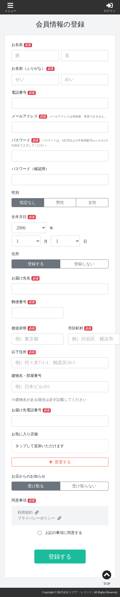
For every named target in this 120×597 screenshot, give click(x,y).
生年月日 (24, 217)
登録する (36, 264)
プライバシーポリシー (39, 518)
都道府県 (24, 328)
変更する (60, 462)
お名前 (22, 45)
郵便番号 (24, 302)
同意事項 (24, 500)
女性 (92, 202)
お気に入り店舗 (25, 434)
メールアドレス (59, 116)
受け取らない (84, 486)
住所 (15, 254)
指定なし (28, 202)
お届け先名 (26, 278)
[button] (10, 7)
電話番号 (24, 93)
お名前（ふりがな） (33, 69)
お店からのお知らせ (28, 476)
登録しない (84, 264)
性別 (15, 193)
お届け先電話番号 (31, 410)
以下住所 (24, 352)
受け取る (36, 486)
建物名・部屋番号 (27, 376)
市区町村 (80, 328)
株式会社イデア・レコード (74, 592)
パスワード (60, 142)
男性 (60, 202)
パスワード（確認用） (30, 169)
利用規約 (28, 513)
